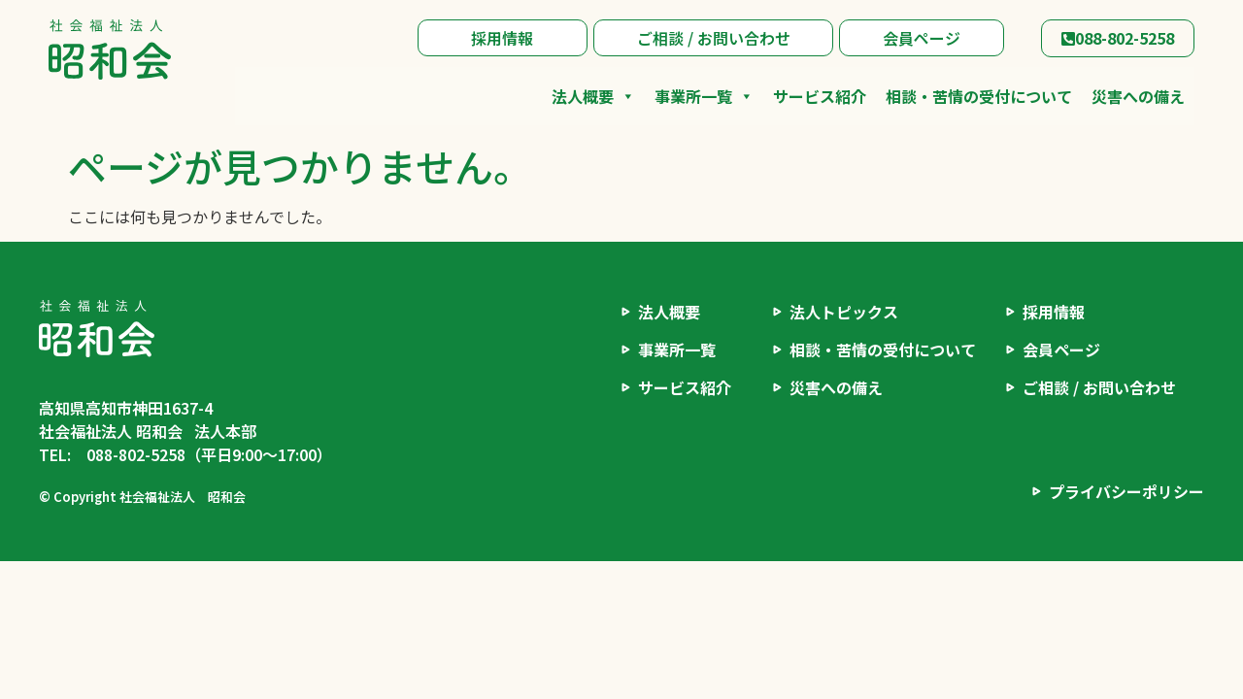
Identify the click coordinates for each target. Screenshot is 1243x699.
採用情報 (502, 38)
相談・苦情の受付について (979, 96)
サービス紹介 (819, 96)
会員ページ (921, 38)
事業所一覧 (704, 96)
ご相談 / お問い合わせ (713, 38)
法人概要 (593, 96)
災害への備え (1138, 96)
